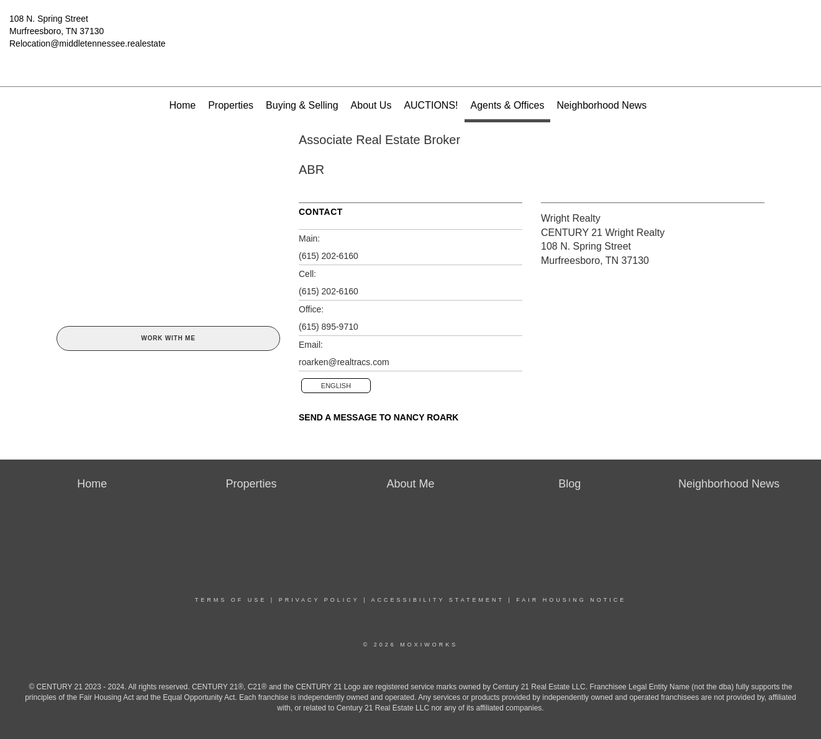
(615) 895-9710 (328, 327)
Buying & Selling (302, 105)
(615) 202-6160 (328, 256)
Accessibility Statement (437, 600)
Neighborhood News (601, 105)
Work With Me (168, 338)
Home (182, 105)
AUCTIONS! (431, 105)
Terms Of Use (231, 600)
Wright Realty (571, 218)
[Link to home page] (410, 28)
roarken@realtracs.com (344, 362)
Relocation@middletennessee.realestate (87, 43)
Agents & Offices (508, 105)
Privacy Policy (319, 600)
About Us (371, 105)
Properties (230, 105)
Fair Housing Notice (571, 600)
